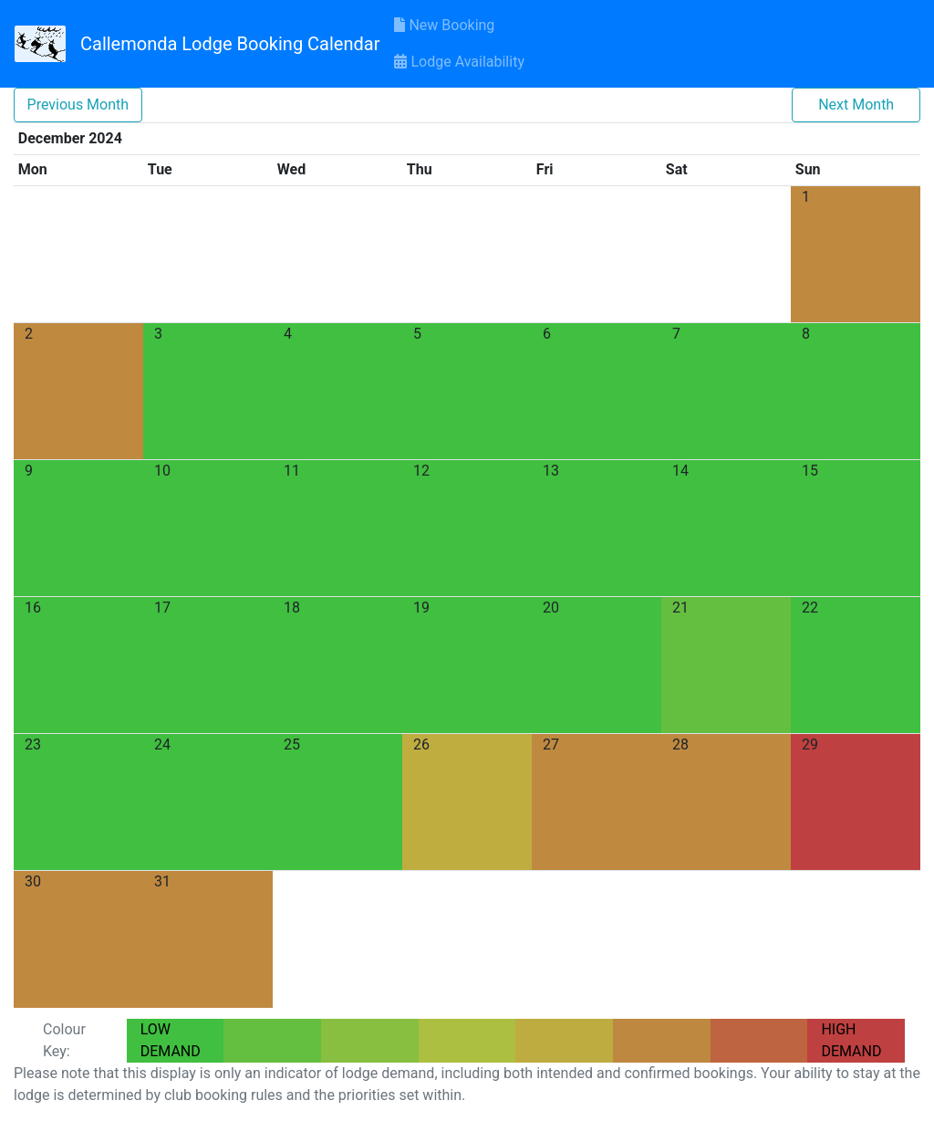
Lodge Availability (459, 61)
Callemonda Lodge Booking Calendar (229, 44)
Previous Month (78, 104)
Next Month (856, 104)
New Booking (444, 25)
